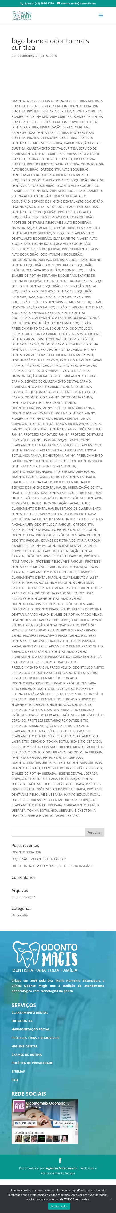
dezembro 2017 (23, 897)
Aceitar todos (59, 1206)
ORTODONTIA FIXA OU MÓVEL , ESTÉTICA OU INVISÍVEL (52, 866)
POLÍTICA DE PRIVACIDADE (32, 1063)
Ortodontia (20, 915)
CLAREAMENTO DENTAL (30, 1012)
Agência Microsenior (61, 1168)
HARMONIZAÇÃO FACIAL (31, 1029)
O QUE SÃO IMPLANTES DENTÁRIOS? (39, 859)
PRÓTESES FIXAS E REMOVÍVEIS (35, 1038)
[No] (110, 1199)
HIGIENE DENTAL (25, 1046)
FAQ (15, 1080)
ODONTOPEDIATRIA (26, 852)
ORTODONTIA (22, 1021)
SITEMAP (18, 1071)
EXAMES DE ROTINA (27, 1055)
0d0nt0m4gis (27, 55)
